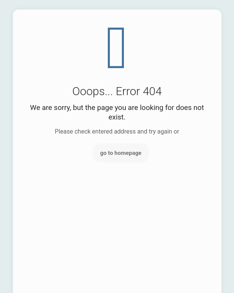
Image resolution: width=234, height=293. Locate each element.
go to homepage (121, 153)
